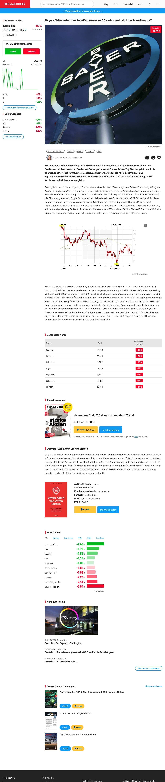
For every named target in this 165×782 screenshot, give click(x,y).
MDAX (80, 537)
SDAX (89, 537)
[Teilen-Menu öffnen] (147, 158)
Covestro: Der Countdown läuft (61, 661)
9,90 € (64, 727)
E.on (46, 549)
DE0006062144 (19, 29)
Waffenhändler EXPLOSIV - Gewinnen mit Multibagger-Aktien (92, 691)
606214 (6, 29)
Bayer (99, 151)
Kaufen (13, 51)
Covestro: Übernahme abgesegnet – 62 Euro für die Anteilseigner (79, 652)
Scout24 (48, 553)
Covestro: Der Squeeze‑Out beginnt (63, 643)
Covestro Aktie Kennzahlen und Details (20, 107)
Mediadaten (9, 777)
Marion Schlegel (75, 157)
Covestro (70, 151)
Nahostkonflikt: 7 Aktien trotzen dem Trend (104, 415)
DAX (46, 537)
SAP (46, 558)
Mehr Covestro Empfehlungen (148, 668)
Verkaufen (31, 51)
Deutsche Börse (51, 544)
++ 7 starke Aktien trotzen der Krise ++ (83, 10)
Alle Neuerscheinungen (153, 686)
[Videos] (140, 4)
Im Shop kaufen (111, 429)
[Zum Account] (116, 4)
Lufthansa (90, 151)
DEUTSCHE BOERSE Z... (56, 151)
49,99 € (65, 706)
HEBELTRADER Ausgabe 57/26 (75, 713)
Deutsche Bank (51, 568)
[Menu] (158, 4)
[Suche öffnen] (43, 4)
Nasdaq (56, 537)
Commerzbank (50, 572)
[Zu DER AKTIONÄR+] (128, 4)
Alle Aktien (48, 777)
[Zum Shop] (106, 4)
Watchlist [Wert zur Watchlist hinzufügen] (10, 35)
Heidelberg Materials (53, 582)
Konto (136, 437)
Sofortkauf (85, 430)
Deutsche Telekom (52, 586)
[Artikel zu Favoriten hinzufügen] (159, 157)
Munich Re (49, 563)
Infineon (80, 151)
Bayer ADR (50, 374)
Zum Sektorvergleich (13, 136)
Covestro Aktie (9, 26)
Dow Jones (68, 537)
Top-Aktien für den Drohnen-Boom (78, 734)
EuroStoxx (100, 537)
